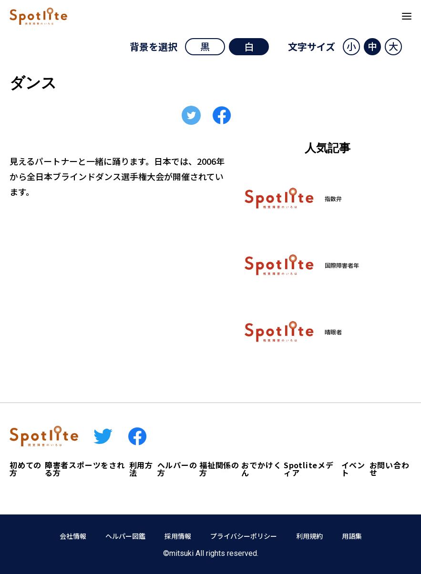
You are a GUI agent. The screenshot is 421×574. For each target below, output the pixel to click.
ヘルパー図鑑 (125, 536)
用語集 (352, 536)
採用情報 (177, 536)
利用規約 (309, 536)
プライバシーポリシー (243, 536)
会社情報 (73, 536)
